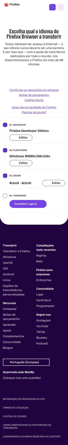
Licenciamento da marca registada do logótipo (32, 436)
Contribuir (43, 300)
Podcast (42, 343)
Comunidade (12, 342)
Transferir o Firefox (16, 251)
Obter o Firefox (52, 7)
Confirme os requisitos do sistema (34, 90)
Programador (45, 306)
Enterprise (43, 280)
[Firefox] (15, 7)
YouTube (42, 326)
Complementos (13, 336)
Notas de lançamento (34, 95)
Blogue (8, 348)
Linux (7, 280)
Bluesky (41, 337)
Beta (39, 261)
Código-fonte (34, 100)
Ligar (40, 294)
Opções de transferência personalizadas (13, 290)
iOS (5, 268)
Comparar (10, 309)
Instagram (43, 320)
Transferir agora (28, 204)
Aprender (9, 324)
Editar (21, 137)
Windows (9, 257)
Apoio (7, 330)
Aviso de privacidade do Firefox (34, 107)
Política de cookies (14, 416)
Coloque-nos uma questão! (22, 378)
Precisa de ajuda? (34, 112)
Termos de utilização (16, 407)
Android (8, 274)
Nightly (41, 255)
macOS (8, 262)
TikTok (40, 332)
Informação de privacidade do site (24, 399)
